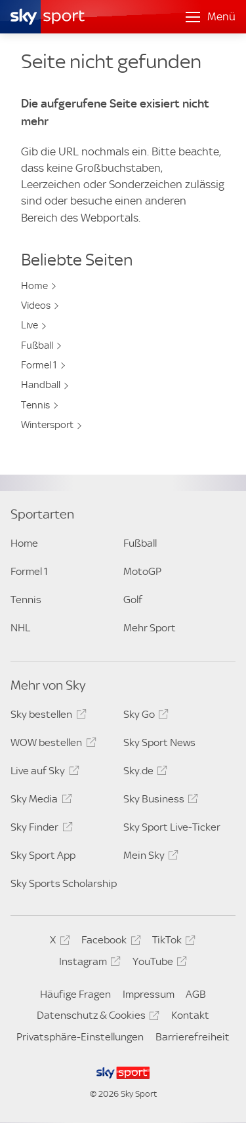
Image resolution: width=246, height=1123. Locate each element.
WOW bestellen (51, 744)
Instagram (88, 963)
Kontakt (190, 1015)
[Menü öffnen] (211, 17)
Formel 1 (39, 365)
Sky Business (158, 801)
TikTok (172, 942)
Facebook (108, 942)
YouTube (158, 963)
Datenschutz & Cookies (96, 1017)
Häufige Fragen (75, 994)
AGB (196, 994)
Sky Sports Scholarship (63, 883)
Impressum (148, 994)
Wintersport (47, 425)
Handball (40, 385)
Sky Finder (39, 829)
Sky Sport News (159, 742)
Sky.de (143, 772)
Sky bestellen (46, 716)
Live (29, 325)
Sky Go (144, 716)
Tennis (35, 405)
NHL (20, 627)
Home (34, 286)
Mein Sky (148, 857)
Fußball (37, 345)
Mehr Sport (149, 627)
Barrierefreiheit (192, 1037)
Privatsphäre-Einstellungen (80, 1037)
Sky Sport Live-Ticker (171, 827)
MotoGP (142, 571)
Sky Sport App (42, 855)
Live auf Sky (42, 772)
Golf (132, 599)
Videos (36, 305)
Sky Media (39, 801)
